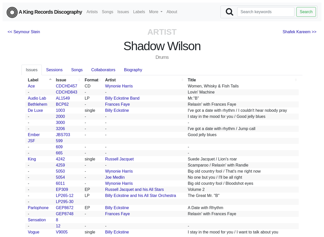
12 (58, 226)
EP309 (62, 189)
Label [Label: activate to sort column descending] (33, 80)
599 (59, 141)
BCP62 (62, 104)
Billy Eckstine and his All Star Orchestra (140, 195)
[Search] (265, 12)
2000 (60, 116)
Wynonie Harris (119, 86)
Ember (34, 135)
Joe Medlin (115, 177)
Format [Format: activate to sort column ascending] (91, 80)
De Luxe (35, 110)
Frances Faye (117, 104)
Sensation (37, 220)
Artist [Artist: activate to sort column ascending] (110, 80)
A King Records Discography (44, 12)
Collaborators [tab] (103, 70)
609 (59, 147)
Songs (107, 12)
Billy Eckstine (117, 110)
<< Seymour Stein (24, 32)
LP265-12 (64, 195)
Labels (139, 12)
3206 (60, 128)
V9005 (62, 232)
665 (59, 153)
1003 (60, 110)
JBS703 (63, 135)
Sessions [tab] (54, 70)
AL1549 (63, 98)
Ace (31, 86)
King (32, 159)
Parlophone (38, 208)
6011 (60, 183)
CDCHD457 (66, 86)
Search (306, 12)
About (172, 12)
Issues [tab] (31, 70)
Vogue (33, 232)
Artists (92, 12)
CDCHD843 (66, 92)
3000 (60, 122)
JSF (31, 141)
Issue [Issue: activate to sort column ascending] (61, 80)
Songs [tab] (77, 70)
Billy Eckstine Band (122, 98)
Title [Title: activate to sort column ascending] (192, 80)
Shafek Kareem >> (299, 32)
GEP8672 (64, 208)
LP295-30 (64, 201)
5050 (60, 171)
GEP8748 (64, 214)
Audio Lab (37, 98)
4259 (60, 165)
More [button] (154, 12)
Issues (123, 12)
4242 (60, 159)
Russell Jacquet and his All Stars (134, 189)
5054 (60, 177)
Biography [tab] (133, 70)
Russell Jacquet (119, 159)
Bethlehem (37, 104)
